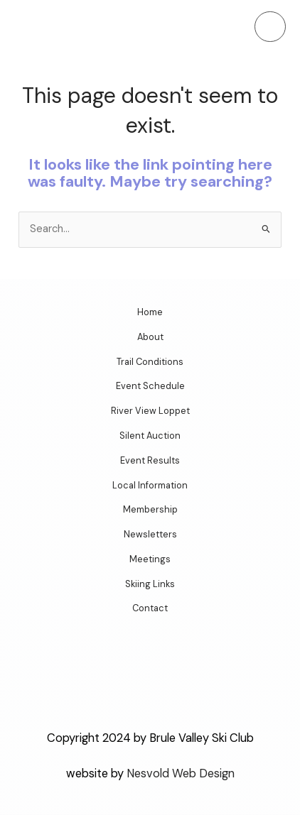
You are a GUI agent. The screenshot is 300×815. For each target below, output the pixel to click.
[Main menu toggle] (270, 27)
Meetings (150, 559)
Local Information (150, 485)
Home (150, 312)
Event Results (150, 460)
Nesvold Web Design (181, 773)
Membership (150, 509)
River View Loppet (150, 411)
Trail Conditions (150, 362)
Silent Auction (150, 436)
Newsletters (150, 534)
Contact (150, 608)
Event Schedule (150, 386)
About (150, 337)
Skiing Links (150, 584)
